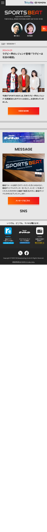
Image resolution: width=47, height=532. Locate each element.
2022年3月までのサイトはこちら (23, 262)
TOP (3, 44)
